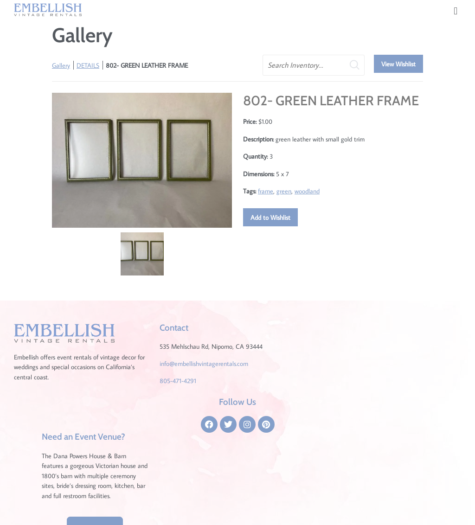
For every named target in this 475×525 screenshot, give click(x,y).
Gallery (61, 65)
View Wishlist (398, 63)
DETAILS (88, 65)
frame (265, 190)
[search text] (314, 65)
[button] (455, 10)
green (283, 190)
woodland (307, 190)
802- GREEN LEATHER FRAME (147, 65)
